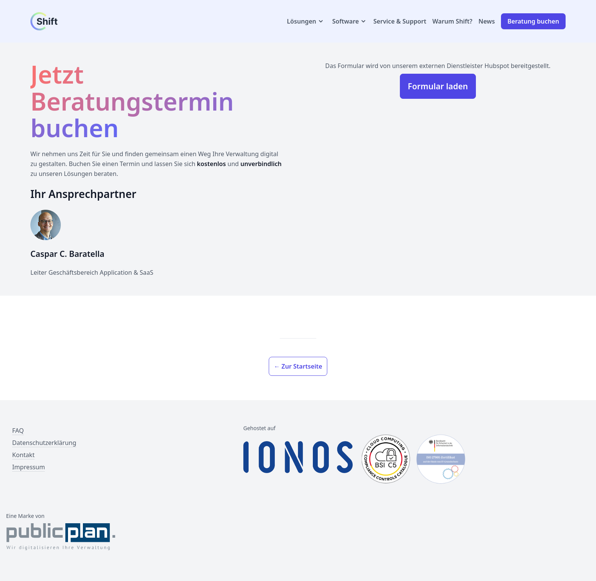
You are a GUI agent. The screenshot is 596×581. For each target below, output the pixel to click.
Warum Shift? (452, 21)
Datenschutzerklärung (44, 443)
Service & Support (399, 21)
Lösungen (306, 21)
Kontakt (23, 455)
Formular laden (438, 86)
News (487, 21)
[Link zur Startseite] (66, 21)
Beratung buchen (533, 21)
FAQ (18, 430)
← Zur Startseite (298, 366)
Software (349, 21)
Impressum (28, 467)
